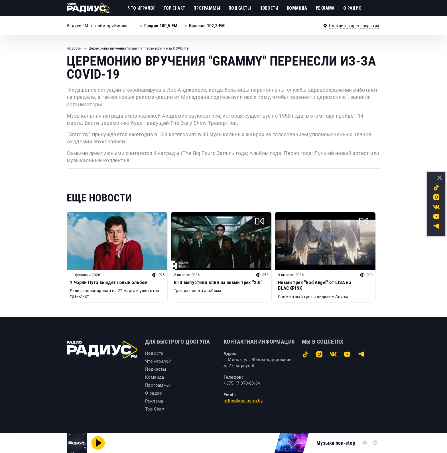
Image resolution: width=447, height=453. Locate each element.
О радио (352, 8)
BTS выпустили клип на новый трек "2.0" (218, 282)
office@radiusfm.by (243, 400)
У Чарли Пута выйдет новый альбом (109, 282)
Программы (207, 8)
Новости (268, 8)
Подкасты (240, 8)
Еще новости (99, 198)
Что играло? (141, 8)
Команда (297, 8)
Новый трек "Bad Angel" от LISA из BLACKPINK (314, 285)
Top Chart (174, 8)
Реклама (325, 8)
